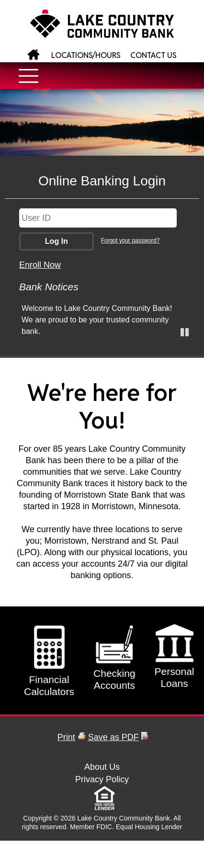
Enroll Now (40, 265)
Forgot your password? (130, 240)
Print (66, 737)
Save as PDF (113, 737)
